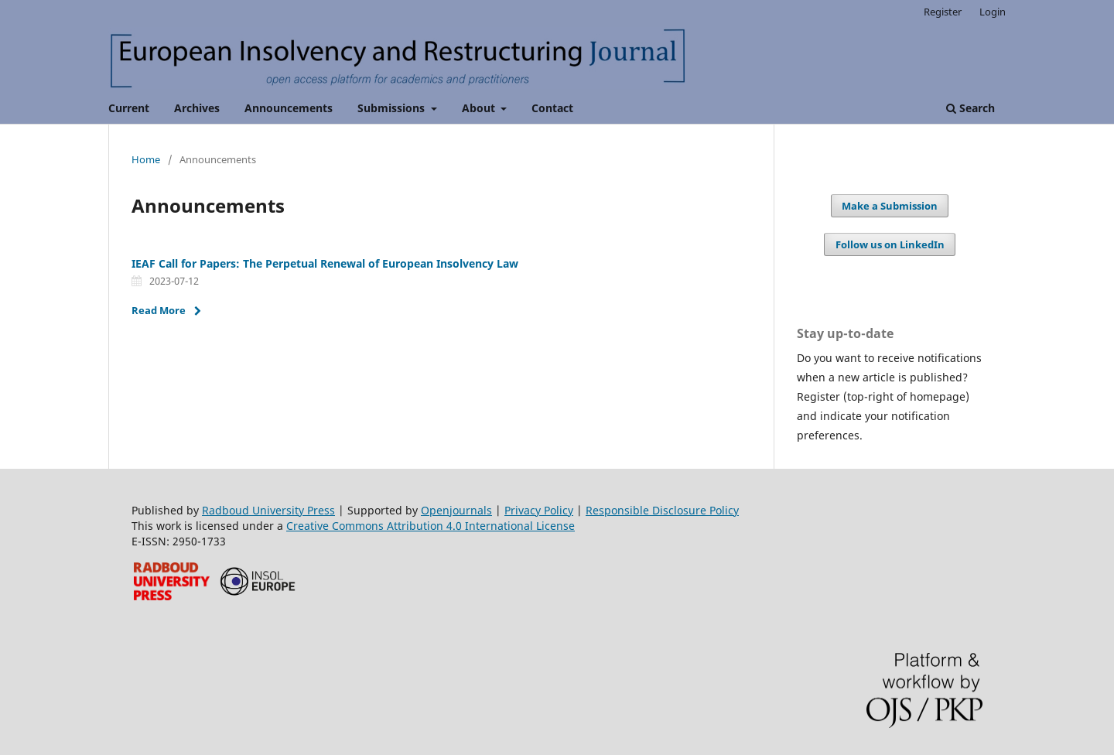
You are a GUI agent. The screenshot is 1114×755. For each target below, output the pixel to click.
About (480, 108)
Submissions (392, 108)
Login (992, 12)
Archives (197, 108)
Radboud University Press (268, 510)
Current (128, 108)
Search (970, 108)
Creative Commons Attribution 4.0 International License (430, 525)
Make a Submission (890, 206)
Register (943, 12)
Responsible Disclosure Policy (662, 510)
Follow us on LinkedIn (890, 244)
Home (146, 159)
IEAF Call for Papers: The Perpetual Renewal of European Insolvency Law (325, 263)
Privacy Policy (538, 510)
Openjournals (456, 510)
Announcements (288, 108)
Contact (552, 108)
